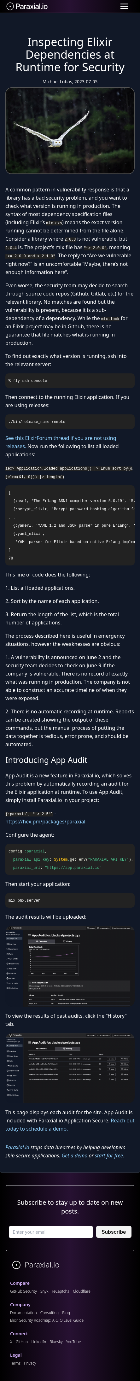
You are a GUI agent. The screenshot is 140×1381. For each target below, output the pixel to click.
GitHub (22, 1341)
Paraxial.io (17, 1147)
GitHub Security (23, 1291)
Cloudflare (81, 1291)
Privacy (30, 1363)
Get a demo (74, 1155)
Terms (15, 1363)
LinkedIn (38, 1341)
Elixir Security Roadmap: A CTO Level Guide (47, 1320)
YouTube (73, 1341)
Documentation (23, 1312)
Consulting (49, 1312)
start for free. (109, 1155)
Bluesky (56, 1341)
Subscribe (114, 1232)
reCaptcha (60, 1291)
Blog (66, 1312)
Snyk (44, 1291)
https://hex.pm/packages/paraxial (45, 821)
